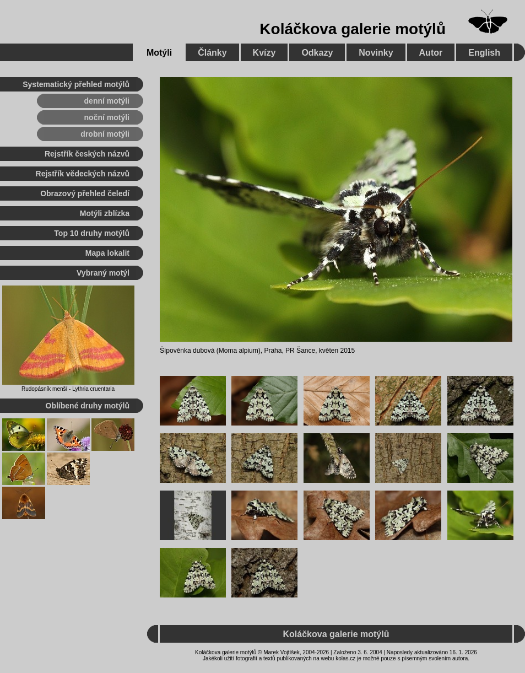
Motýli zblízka (104, 213)
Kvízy (264, 52)
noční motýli (106, 117)
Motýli (159, 52)
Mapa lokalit (107, 253)
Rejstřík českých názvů (87, 153)
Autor (431, 52)
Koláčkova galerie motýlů (352, 28)
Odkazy (317, 52)
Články (212, 52)
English (484, 52)
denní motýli (106, 100)
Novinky (376, 52)
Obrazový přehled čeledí (84, 193)
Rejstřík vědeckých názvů (82, 173)
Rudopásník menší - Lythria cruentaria (68, 389)
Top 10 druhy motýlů (91, 233)
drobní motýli (104, 134)
